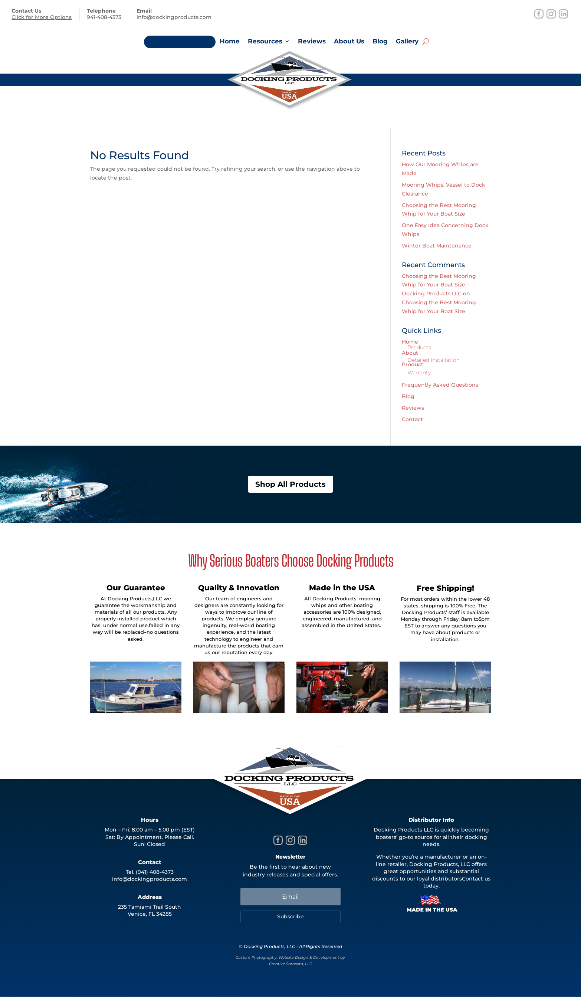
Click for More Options (42, 17)
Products (419, 347)
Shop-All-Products (180, 42)
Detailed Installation (433, 360)
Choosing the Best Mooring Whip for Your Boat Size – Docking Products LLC (439, 285)
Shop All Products (290, 484)
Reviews (312, 42)
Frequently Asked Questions (440, 384)
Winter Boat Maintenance (437, 245)
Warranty (419, 372)
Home (230, 42)
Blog (380, 42)
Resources (265, 42)
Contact (412, 419)
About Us (349, 42)
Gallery (407, 42)
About (410, 353)
